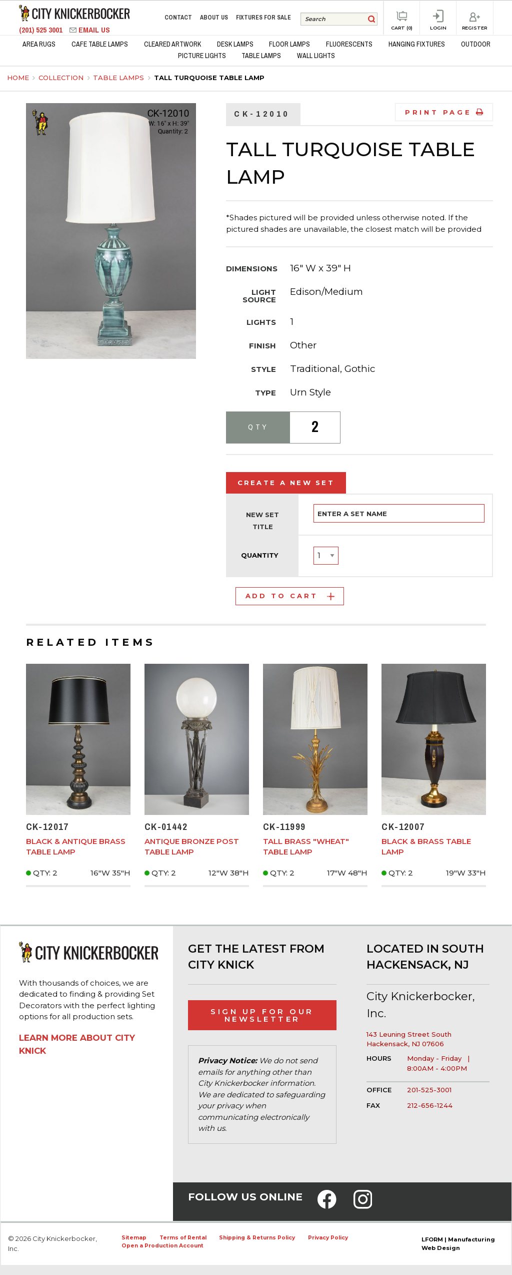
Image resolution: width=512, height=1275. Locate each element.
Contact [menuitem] (178, 17)
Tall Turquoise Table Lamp (209, 78)
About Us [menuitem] (214, 17)
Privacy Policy (328, 1237)
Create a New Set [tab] (286, 483)
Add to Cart (290, 596)
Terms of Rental (183, 1237)
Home (18, 78)
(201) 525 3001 (41, 30)
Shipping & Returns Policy (257, 1237)
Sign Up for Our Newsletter (262, 1015)
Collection (62, 78)
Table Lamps (119, 78)
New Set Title (262, 521)
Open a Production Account (163, 1245)
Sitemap (134, 1237)
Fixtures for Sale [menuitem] (263, 17)
